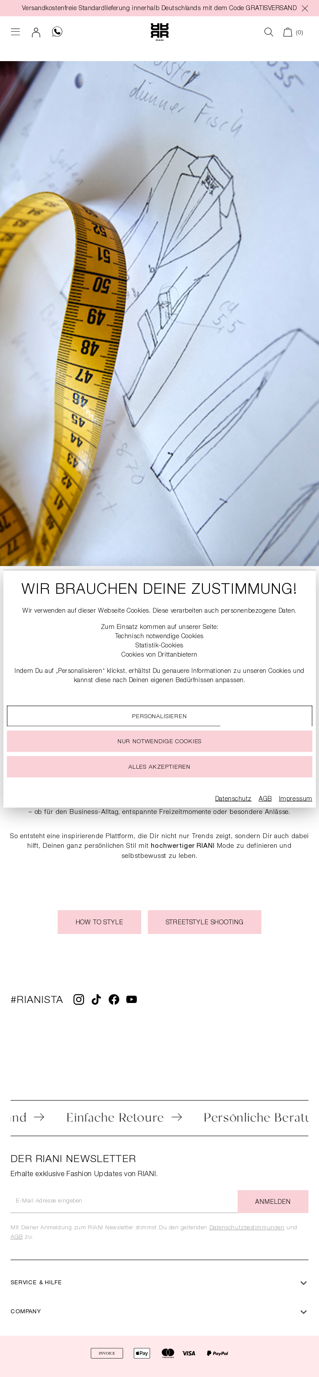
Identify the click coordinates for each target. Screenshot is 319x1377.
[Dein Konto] (36, 32)
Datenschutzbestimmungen (247, 1228)
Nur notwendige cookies (159, 742)
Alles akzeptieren (159, 767)
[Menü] (16, 32)
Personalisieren (159, 716)
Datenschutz (233, 799)
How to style (99, 923)
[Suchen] (269, 32)
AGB (17, 1237)
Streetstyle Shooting (205, 923)
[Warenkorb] (293, 32)
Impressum (295, 799)
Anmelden (273, 1202)
